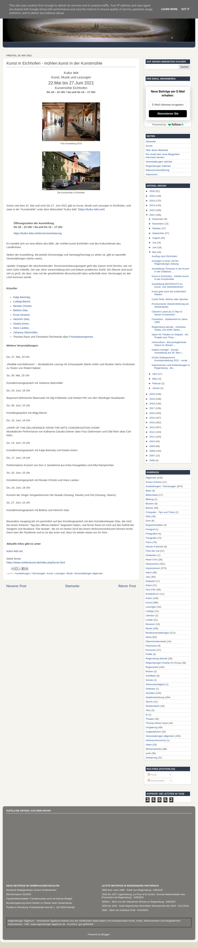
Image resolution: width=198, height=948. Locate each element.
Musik (69, 573)
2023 (152, 205)
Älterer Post (127, 586)
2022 (152, 210)
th (147, 714)
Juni (155, 247)
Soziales (150, 693)
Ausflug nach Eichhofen (164, 256)
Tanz (148, 710)
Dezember (158, 219)
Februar (156, 383)
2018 (152, 403)
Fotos (149, 542)
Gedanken (151, 555)
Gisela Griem (21, 323)
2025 (152, 196)
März (155, 378)
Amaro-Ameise (154, 482)
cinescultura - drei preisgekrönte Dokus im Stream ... (169, 343)
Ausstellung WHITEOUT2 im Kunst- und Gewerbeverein (167, 285)
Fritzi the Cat (152, 551)
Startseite (72, 586)
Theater (150, 719)
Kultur (149, 598)
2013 (152, 427)
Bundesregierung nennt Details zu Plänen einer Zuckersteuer (39, 903)
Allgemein (151, 477)
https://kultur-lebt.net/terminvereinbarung (38, 233)
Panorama (151, 645)
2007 (152, 455)
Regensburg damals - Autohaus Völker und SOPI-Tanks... (169, 328)
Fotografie (151, 538)
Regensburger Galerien (158, 166)
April (155, 374)
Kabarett (150, 581)
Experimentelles (154, 525)
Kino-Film (151, 589)
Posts (152, 774)
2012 (152, 432)
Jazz (148, 576)
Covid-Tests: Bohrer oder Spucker (170, 299)
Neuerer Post (16, 586)
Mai (154, 252)
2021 (152, 215)
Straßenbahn (153, 706)
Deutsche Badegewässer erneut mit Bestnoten (31, 890)
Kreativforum (152, 594)
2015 (152, 417)
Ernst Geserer (21, 314)
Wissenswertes (154, 749)
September (158, 233)
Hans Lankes (21, 327)
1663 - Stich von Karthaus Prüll (118, 910)
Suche (149, 145)
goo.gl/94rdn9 (85, 924)
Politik (149, 654)
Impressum (152, 174)
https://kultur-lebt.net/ (91, 209)
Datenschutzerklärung (157, 170)
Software (150, 688)
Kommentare (156, 780)
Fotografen (151, 533)
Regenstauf (152, 667)
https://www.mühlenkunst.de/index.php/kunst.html (35, 562)
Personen (151, 650)
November (158, 223)
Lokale (149, 619)
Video (149, 744)
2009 (152, 446)
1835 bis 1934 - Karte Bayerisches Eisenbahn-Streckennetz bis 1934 (139, 905)
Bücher (149, 508)
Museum (150, 624)
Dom (148, 520)
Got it (185, 9)
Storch (149, 701)
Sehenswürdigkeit (155, 684)
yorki (148, 753)
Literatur (150, 615)
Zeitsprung (151, 757)
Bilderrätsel (152, 495)
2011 (152, 436)
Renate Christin (22, 306)
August (156, 238)
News (149, 637)
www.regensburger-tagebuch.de (48, 924)
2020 (152, 394)
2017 (152, 408)
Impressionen (153, 568)
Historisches (152, 564)
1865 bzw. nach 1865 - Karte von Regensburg (126, 890)
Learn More (169, 9)
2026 (152, 191)
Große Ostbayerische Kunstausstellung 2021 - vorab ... (171, 359)
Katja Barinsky (21, 297)
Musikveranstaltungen (157, 632)
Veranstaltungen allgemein (88, 573)
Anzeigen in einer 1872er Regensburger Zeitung (165, 262)
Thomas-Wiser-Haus (157, 723)
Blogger (105, 934)
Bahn (148, 490)
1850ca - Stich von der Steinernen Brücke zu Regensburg (133, 901)
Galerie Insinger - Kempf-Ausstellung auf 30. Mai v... (167, 351)
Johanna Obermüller (25, 332)
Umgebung (152, 727)
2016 (152, 413)
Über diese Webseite (157, 150)
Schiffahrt (151, 675)
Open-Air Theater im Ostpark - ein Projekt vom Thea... (170, 336)
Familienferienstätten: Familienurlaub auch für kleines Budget (39, 898)
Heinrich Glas (21, 319)
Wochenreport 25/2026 (18, 894)
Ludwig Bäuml (21, 301)
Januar (156, 388)
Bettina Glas (20, 310)
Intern (149, 572)
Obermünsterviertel (156, 641)
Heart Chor (152, 559)
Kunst (50, 573)
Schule (149, 680)
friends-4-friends (154, 546)
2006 (152, 460)
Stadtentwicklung (155, 697)
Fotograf (150, 529)
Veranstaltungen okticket (159, 161)
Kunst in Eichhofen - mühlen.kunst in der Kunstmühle (170, 277)
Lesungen (59, 573)
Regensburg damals (156, 658)
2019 (152, 399)
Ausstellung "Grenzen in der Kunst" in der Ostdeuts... (171, 270)
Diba (148, 516)
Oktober (157, 228)
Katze (149, 585)
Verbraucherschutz (156, 740)
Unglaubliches (153, 731)
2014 (152, 422)
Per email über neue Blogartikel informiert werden (162, 155)
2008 (152, 451)
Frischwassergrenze (81, 336)
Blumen (150, 503)
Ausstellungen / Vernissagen (30, 573)
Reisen (149, 671)
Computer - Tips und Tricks (160, 512)
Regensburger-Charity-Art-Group (163, 662)
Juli (154, 242)
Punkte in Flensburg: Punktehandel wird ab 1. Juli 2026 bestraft (40, 907)
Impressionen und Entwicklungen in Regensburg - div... (171, 366)
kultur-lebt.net (14, 551)
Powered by (168, 124)
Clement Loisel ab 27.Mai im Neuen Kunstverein (167, 313)
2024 (152, 200)
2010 (152, 441)
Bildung (150, 499)
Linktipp (150, 611)
